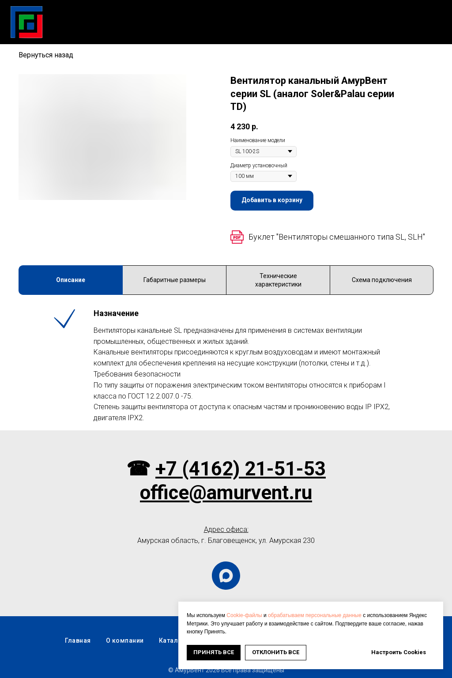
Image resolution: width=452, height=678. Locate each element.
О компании (332, 17)
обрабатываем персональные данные (315, 615)
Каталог (151, 17)
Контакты (425, 26)
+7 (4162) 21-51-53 (240, 468)
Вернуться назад (46, 55)
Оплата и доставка (403, 17)
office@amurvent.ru (226, 492)
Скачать (195, 17)
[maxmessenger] (226, 575)
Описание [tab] (70, 279)
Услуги (237, 17)
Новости (280, 17)
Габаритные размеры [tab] (174, 279)
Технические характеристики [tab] (278, 280)
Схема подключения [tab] (382, 279)
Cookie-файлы (244, 615)
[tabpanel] (226, 365)
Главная (107, 17)
